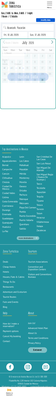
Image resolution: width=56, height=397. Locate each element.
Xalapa (40, 226)
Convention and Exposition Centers (37, 268)
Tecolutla (41, 188)
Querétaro (24, 224)
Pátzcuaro (24, 203)
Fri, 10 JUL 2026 (11, 35)
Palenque (23, 199)
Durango (6, 210)
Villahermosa (43, 222)
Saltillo (22, 228)
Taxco (39, 183)
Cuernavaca (7, 205)
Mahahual (24, 165)
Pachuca (23, 194)
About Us (32, 333)
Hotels (6, 271)
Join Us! (31, 323)
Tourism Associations (38, 261)
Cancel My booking (12, 336)
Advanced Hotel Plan (38, 328)
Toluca (40, 205)
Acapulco (6, 156)
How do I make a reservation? (11, 325)
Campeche (7, 169)
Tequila (40, 196)
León (21, 156)
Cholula (5, 182)
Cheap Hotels (9, 266)
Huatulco (6, 226)
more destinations (28, 238)
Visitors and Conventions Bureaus (39, 275)
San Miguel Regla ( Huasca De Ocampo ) (45, 177)
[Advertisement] (28, 115)
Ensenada (6, 214)
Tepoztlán (41, 192)
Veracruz (41, 217)
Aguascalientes (9, 161)
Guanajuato (7, 222)
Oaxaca (22, 186)
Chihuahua (7, 177)
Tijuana (40, 200)
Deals (5, 261)
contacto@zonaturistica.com (42, 386)
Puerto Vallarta (26, 220)
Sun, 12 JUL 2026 (38, 35)
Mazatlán (23, 169)
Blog (5, 307)
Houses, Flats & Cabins (13, 276)
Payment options (11, 331)
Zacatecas (41, 230)
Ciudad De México (7, 187)
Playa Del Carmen (27, 207)
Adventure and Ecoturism (15, 292)
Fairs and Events (10, 302)
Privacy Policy (34, 343)
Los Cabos (24, 161)
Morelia (23, 182)
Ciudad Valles (8, 193)
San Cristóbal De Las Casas (44, 158)
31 (42, 80)
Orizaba (23, 190)
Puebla (22, 211)
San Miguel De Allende (43, 169)
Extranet (37, 349)
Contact (6, 341)
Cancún (5, 173)
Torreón (40, 209)
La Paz (5, 231)
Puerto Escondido (27, 215)
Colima (5, 197)
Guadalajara (7, 218)
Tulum (39, 213)
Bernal (5, 165)
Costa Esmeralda (10, 201)
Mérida (22, 173)
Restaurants (8, 286)
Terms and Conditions (38, 338)
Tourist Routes (9, 296)
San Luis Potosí (44, 163)
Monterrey (24, 177)
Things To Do (9, 281)
